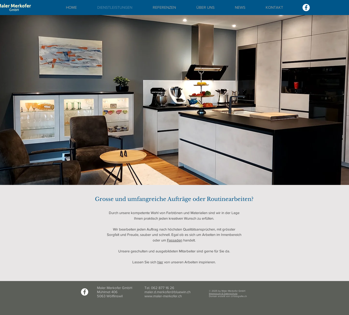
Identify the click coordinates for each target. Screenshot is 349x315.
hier (160, 262)
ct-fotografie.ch (239, 296)
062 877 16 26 (162, 288)
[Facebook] (306, 7)
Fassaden (174, 240)
